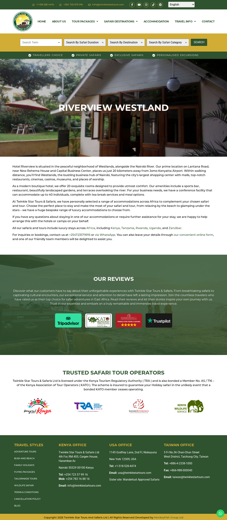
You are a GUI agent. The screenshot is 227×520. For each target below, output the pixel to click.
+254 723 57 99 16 (73, 474)
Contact (208, 21)
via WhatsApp (105, 235)
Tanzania (127, 228)
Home (42, 21)
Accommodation (156, 21)
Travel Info (185, 21)
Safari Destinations (121, 21)
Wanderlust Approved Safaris (141, 479)
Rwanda (142, 228)
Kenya (115, 228)
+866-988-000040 (178, 470)
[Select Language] (181, 4)
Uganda (155, 228)
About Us (59, 21)
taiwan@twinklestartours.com (187, 477)
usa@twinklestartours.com (130, 472)
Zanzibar (175, 228)
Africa (90, 228)
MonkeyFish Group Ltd (168, 517)
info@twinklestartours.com (80, 485)
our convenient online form (193, 235)
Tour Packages (85, 21)
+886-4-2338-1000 (178, 463)
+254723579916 (79, 235)
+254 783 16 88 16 (74, 479)
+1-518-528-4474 (122, 466)
